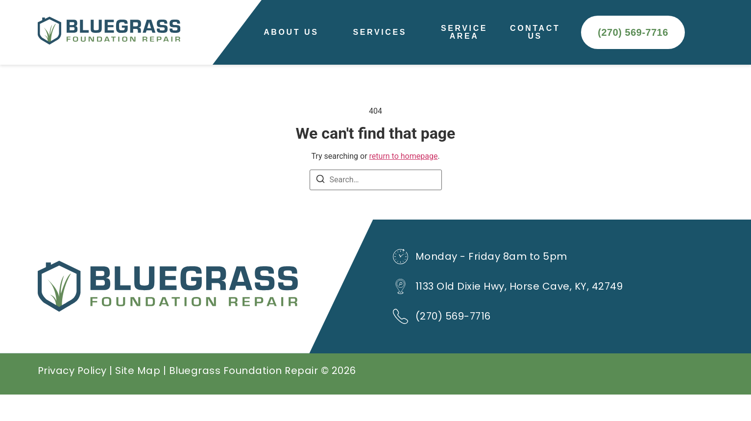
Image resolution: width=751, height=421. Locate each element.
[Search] (320, 207)
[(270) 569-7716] (400, 342)
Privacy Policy (72, 397)
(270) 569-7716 (453, 342)
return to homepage (403, 182)
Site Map (137, 397)
